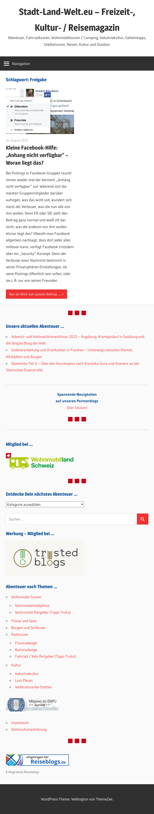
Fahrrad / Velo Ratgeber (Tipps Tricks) (45, 656)
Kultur (16, 665)
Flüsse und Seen (24, 620)
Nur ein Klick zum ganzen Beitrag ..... (35, 294)
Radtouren (19, 634)
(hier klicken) (77, 401)
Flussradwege (26, 643)
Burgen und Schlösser (28, 627)
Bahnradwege (26, 649)
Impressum (20, 722)
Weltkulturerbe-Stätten (33, 686)
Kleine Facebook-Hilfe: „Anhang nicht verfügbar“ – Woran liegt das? (37, 155)
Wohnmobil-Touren (26, 596)
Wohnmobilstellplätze (32, 605)
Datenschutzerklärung (29, 729)
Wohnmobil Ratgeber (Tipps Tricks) (43, 612)
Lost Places (24, 680)
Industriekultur (27, 673)
